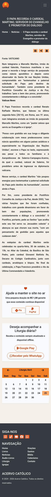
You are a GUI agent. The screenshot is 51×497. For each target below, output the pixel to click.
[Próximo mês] (42, 370)
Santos (31, 451)
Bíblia (30, 454)
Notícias (15, 32)
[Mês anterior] (8, 370)
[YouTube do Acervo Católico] (16, 436)
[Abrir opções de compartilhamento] (41, 50)
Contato (31, 461)
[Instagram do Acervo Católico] (5, 436)
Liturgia (6, 461)
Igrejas (5, 464)
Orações (32, 448)
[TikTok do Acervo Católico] (11, 436)
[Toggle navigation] (45, 5)
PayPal (32, 310)
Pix (18, 310)
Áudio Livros (8, 458)
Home (5, 32)
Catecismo (33, 458)
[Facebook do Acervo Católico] (22, 436)
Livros (5, 451)
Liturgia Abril (25, 370)
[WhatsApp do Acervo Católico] (27, 436)
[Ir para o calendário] (47, 51)
